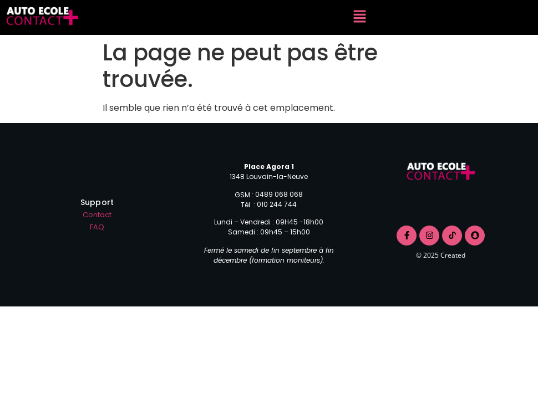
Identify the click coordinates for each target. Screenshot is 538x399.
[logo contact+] (440, 172)
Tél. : (249, 205)
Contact (97, 214)
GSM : (245, 195)
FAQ (97, 227)
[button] (360, 17)
